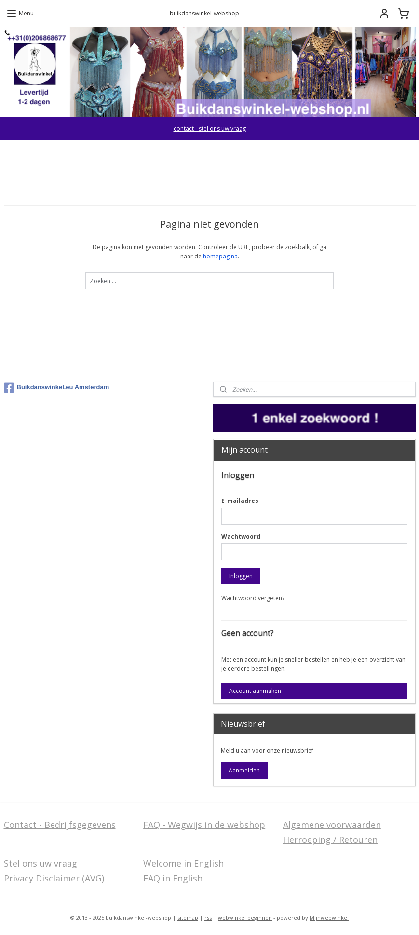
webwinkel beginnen (245, 917)
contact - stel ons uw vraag (210, 128)
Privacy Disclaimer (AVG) (54, 878)
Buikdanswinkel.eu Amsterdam (56, 387)
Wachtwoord (240, 536)
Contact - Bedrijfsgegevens (60, 824)
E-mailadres (239, 501)
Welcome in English (183, 863)
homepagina (220, 256)
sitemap (187, 917)
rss (208, 917)
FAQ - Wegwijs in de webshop (204, 824)
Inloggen (241, 576)
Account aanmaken (255, 691)
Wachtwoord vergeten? (252, 598)
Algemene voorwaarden (332, 824)
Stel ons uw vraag (40, 863)
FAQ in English (173, 878)
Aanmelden (244, 770)
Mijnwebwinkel (329, 917)
